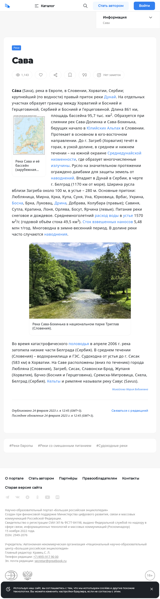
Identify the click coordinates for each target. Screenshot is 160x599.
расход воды (107, 215)
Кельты (54, 381)
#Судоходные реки (112, 445)
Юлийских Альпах (104, 128)
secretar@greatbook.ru (51, 561)
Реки (16, 48)
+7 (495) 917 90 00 (45, 557)
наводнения (56, 234)
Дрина (60, 202)
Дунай (110, 96)
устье (128, 215)
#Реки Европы (21, 445)
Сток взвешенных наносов (107, 221)
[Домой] (7, 6)
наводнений (62, 177)
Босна (17, 202)
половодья (79, 343)
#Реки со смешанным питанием (64, 445)
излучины (60, 165)
